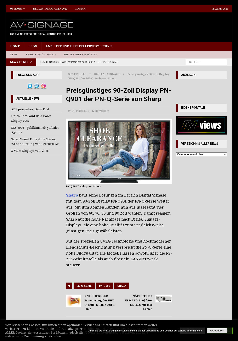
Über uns (16, 8)
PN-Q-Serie (84, 285)
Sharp (121, 285)
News (14, 54)
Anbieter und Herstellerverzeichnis (79, 46)
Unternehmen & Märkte (80, 54)
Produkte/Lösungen (39, 54)
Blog (32, 46)
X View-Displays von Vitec (30, 150)
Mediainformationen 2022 (50, 8)
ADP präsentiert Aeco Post (30, 109)
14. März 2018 (80, 110)
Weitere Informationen (190, 330)
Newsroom (102, 110)
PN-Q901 (104, 285)
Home (15, 46)
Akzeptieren (217, 330)
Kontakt (81, 8)
